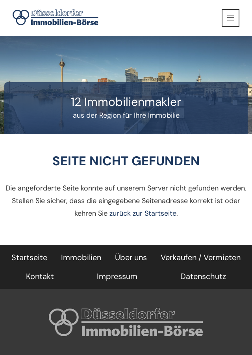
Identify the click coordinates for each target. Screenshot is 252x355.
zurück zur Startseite (142, 213)
